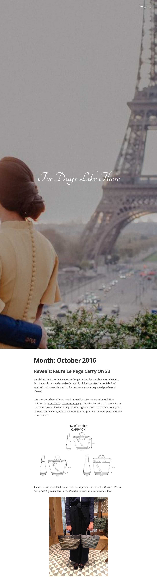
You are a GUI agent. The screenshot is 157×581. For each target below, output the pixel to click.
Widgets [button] (147, 7)
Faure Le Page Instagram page (64, 403)
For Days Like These (78, 178)
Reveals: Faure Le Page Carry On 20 (72, 371)
